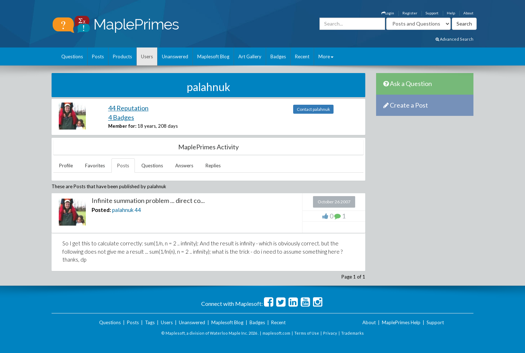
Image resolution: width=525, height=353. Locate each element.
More (326, 56)
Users (147, 56)
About (468, 13)
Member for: (122, 126)
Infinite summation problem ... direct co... (148, 200)
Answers (184, 165)
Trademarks (352, 333)
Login (387, 13)
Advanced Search (454, 39)
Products (122, 56)
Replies (213, 165)
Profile (66, 165)
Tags (150, 322)
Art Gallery (249, 56)
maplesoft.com (276, 333)
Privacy (330, 333)
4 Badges (121, 117)
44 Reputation (128, 108)
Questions (72, 56)
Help (451, 13)
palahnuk (122, 210)
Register (409, 13)
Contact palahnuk (313, 109)
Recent (302, 56)
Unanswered (175, 56)
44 (137, 210)
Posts (98, 56)
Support (431, 13)
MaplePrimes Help (401, 322)
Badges (278, 56)
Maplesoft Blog (213, 56)
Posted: (101, 210)
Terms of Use (306, 333)
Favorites (95, 165)
